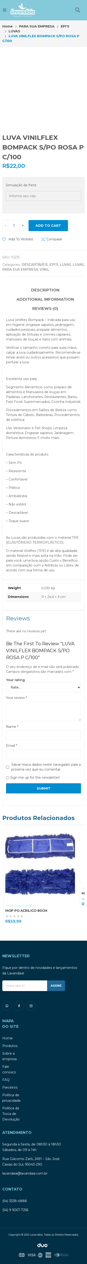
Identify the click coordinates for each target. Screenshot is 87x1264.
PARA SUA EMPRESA (20, 269)
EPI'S (53, 265)
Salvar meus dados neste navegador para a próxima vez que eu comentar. (46, 766)
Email (11, 746)
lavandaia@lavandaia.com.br (25, 1173)
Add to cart (48, 225)
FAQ (6, 1080)
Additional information (45, 299)
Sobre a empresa (9, 1056)
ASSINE (56, 985)
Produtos (9, 1046)
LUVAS (65, 265)
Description (45, 290)
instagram (31, 1005)
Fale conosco (9, 1069)
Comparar (54, 239)
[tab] (45, 290)
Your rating (15, 680)
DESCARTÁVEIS (35, 265)
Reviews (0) (45, 308)
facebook (19, 1005)
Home (7, 1038)
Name (12, 727)
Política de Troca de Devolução (11, 1113)
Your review (16, 698)
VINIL (44, 269)
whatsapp (7, 1005)
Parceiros (9, 1087)
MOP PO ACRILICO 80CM (26, 911)
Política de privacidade (11, 1098)
